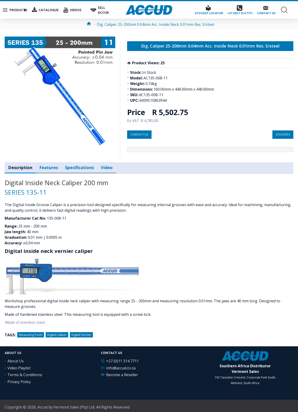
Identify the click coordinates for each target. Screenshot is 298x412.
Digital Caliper (57, 332)
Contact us (139, 134)
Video (107, 166)
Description (20, 166)
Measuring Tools (30, 332)
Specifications (79, 166)
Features (48, 166)
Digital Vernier (81, 332)
